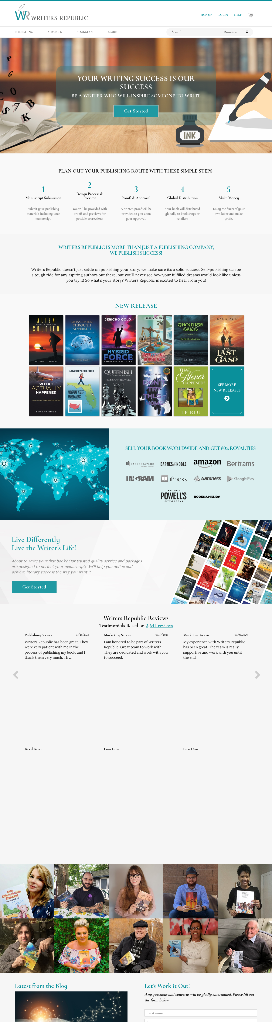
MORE (112, 32)
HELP (238, 15)
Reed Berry (33, 749)
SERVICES (55, 32)
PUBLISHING (24, 32)
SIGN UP (206, 15)
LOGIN (223, 15)
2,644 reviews (159, 626)
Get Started (136, 111)
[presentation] (15, 675)
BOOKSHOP (84, 32)
